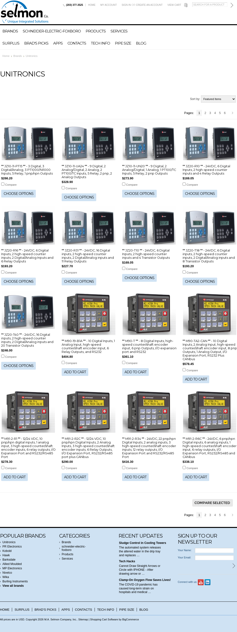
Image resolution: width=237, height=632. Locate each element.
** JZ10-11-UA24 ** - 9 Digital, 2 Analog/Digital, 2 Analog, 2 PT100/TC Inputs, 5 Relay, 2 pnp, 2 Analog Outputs (87, 171)
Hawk (6, 555)
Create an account (149, 5)
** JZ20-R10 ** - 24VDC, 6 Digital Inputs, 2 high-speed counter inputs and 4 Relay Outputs (206, 169)
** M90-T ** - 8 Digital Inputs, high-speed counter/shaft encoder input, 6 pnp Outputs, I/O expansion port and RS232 (149, 346)
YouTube (201, 582)
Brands (10, 31)
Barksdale (8, 559)
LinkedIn (208, 582)
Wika (5, 577)
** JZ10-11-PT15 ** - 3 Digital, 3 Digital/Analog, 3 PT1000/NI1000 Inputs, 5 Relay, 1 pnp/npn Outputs (27, 169)
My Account (108, 5)
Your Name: (185, 550)
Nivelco (7, 572)
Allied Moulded (12, 564)
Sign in (126, 5)
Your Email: (184, 557)
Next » (233, 113)
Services (119, 31)
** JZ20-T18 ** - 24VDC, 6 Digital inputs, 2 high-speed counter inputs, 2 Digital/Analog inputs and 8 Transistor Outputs (209, 256)
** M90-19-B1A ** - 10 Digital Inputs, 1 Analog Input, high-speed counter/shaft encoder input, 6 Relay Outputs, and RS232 (88, 346)
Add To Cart (75, 372)
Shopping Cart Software (104, 619)
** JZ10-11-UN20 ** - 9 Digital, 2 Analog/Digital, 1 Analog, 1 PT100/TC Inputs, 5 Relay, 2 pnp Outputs (149, 169)
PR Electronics (12, 546)
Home (92, 5)
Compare (10, 184)
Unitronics (8, 542)
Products (96, 31)
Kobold (7, 551)
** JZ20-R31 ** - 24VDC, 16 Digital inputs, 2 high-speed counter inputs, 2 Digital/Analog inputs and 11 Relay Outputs (88, 256)
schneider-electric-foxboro (52, 31)
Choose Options (18, 193)
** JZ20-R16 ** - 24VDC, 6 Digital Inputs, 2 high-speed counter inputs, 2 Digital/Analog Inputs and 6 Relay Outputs (27, 256)
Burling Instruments (15, 581)
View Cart (174, 5)
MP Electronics (12, 568)
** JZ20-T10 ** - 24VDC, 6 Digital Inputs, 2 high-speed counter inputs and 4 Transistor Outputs (146, 254)
